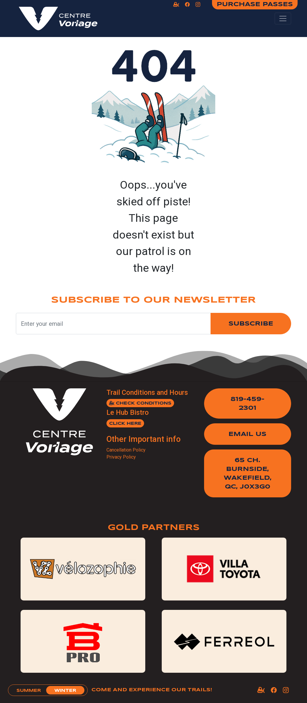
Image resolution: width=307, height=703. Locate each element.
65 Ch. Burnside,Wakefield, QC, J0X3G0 (247, 474)
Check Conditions (140, 403)
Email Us (247, 434)
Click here (125, 424)
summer (28, 691)
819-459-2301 (247, 404)
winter (65, 691)
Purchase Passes (255, 4)
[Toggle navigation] (283, 18)
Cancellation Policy (126, 450)
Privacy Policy (121, 457)
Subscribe (250, 324)
